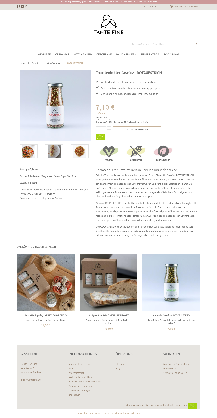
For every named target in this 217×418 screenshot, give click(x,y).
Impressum (74, 394)
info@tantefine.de (31, 379)
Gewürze (36, 63)
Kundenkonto (170, 368)
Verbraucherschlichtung (81, 377)
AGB (71, 368)
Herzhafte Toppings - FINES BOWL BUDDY (45, 315)
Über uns (120, 363)
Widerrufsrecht (76, 372)
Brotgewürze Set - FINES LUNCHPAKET (108, 315)
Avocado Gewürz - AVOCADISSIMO (171, 315)
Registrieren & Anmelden (176, 363)
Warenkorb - (187, 6)
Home (23, 63)
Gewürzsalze (53, 63)
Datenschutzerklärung (80, 385)
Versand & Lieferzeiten (80, 363)
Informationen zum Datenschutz (85, 381)
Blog (118, 368)
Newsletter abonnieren (175, 372)
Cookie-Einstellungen (80, 390)
